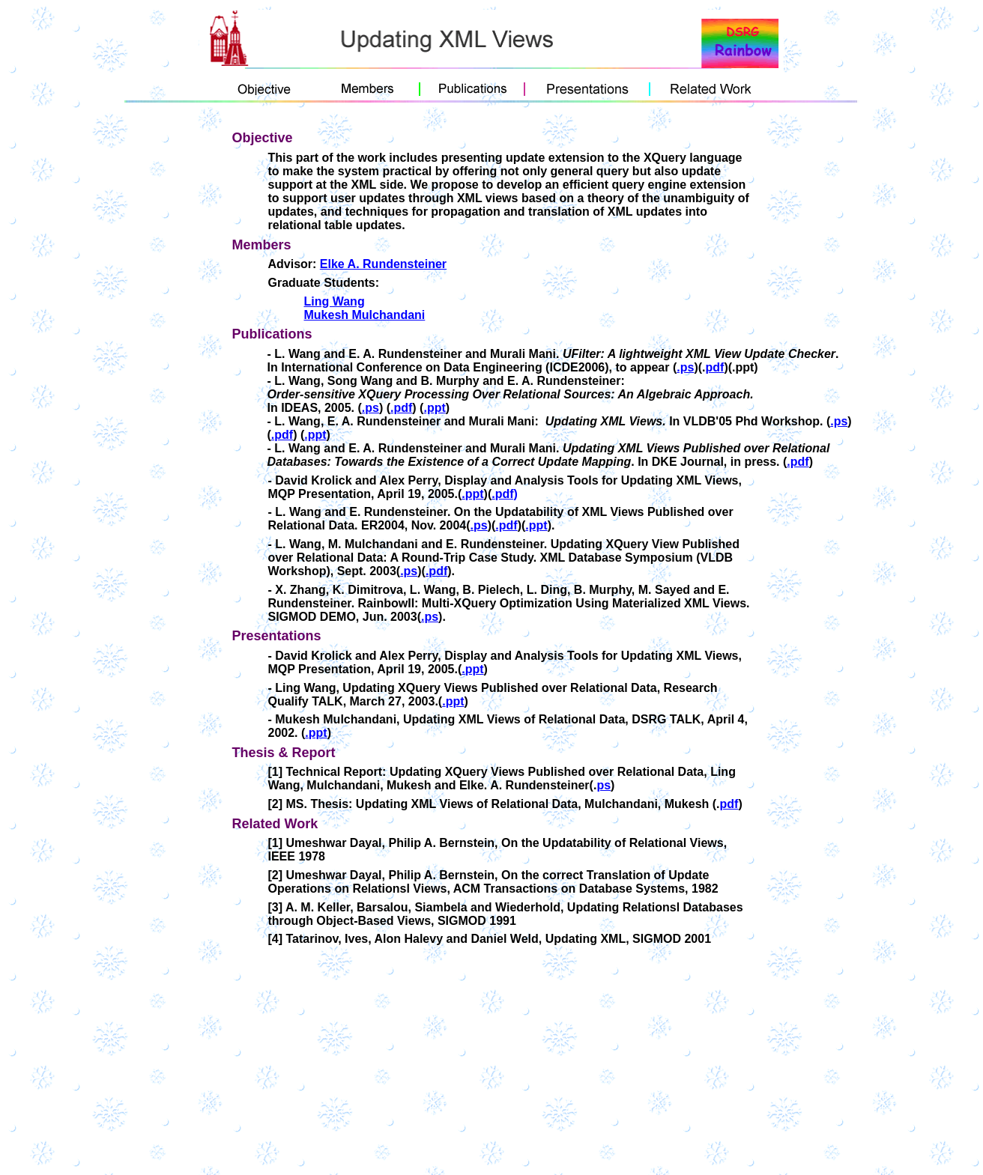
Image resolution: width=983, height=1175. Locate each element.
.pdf (401, 407)
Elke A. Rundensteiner (383, 264)
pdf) (506, 494)
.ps (685, 367)
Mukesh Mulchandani (365, 315)
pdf (715, 367)
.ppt (434, 407)
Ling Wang (334, 301)
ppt (474, 494)
